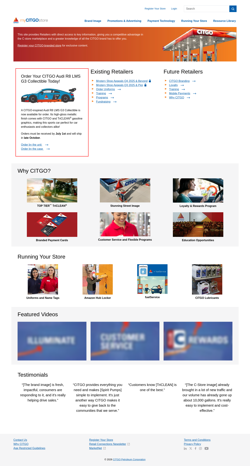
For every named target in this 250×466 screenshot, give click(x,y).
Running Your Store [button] (194, 20)
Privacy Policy (192, 444)
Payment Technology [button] (161, 20)
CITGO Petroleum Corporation (129, 459)
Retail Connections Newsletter (107, 444)
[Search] (207, 9)
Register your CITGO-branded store (39, 45)
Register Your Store (155, 8)
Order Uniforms (109, 89)
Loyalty (177, 85)
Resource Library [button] (224, 20)
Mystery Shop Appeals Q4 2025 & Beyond (124, 81)
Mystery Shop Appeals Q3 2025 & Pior (121, 85)
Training (104, 93)
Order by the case (36, 148)
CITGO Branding (183, 81)
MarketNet (95, 448)
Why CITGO (180, 97)
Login (174, 8)
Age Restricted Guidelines (29, 448)
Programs (105, 97)
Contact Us (20, 439)
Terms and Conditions (197, 439)
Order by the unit (35, 144)
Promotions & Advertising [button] (124, 20)
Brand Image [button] (93, 20)
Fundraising (107, 101)
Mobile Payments (183, 93)
